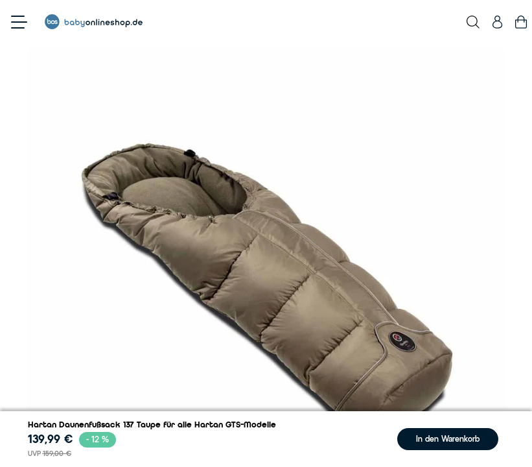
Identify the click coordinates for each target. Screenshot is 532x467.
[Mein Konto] (497, 22)
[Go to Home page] (94, 21)
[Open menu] (19, 22)
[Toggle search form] (473, 22)
